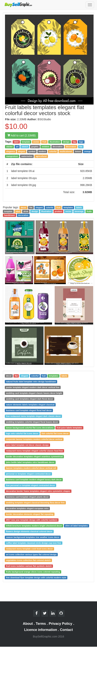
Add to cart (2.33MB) (22, 135)
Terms (41, 624)
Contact (66, 630)
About (28, 624)
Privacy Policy (60, 624)
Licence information (40, 630)
